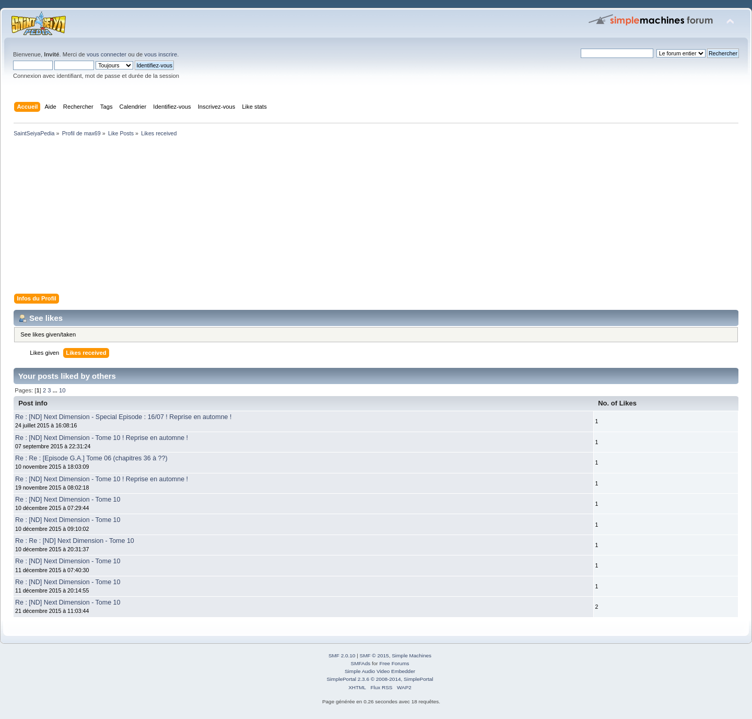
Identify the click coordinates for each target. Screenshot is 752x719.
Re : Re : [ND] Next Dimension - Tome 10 (74, 540)
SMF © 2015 (374, 655)
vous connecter (106, 54)
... (56, 390)
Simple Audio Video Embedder (380, 671)
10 (62, 390)
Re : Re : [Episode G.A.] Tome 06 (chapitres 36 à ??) (91, 458)
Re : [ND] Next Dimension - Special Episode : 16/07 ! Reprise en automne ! (123, 417)
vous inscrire (160, 54)
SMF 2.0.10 (342, 655)
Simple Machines (411, 655)
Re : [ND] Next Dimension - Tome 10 (67, 499)
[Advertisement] (323, 217)
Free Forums (394, 663)
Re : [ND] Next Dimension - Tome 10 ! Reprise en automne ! (101, 438)
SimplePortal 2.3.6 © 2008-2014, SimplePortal (379, 679)
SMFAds (361, 663)
